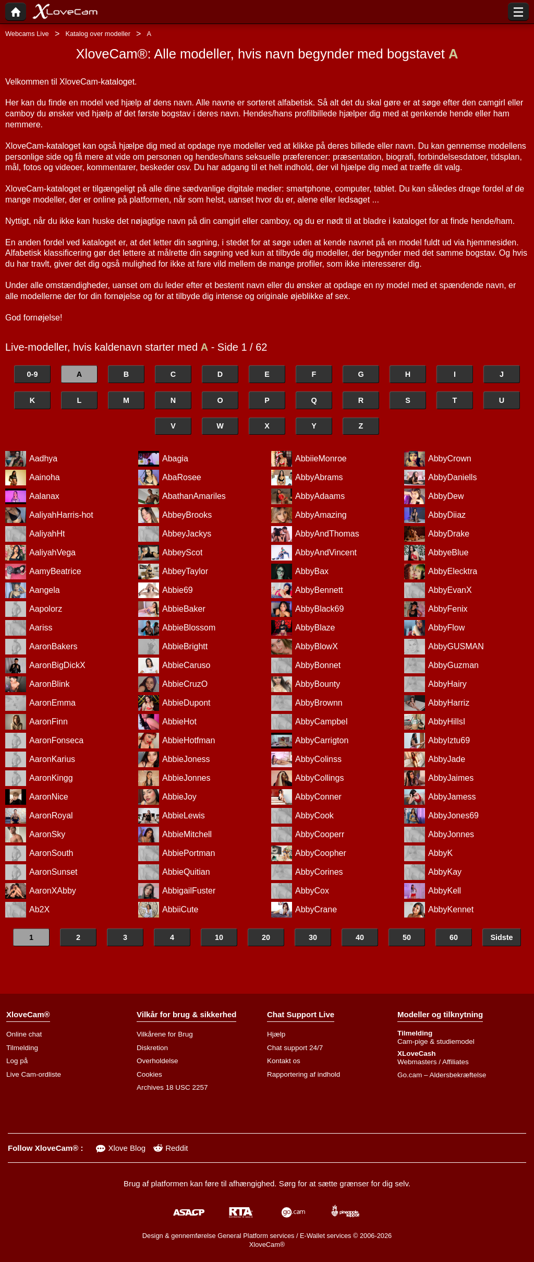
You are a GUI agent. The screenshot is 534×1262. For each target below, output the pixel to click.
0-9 (32, 374)
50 (407, 937)
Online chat (24, 1034)
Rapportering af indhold (303, 1074)
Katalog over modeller (97, 34)
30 (313, 937)
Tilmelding (22, 1048)
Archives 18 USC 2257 (172, 1087)
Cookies (149, 1074)
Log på (17, 1061)
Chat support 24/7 (295, 1048)
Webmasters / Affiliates (433, 1062)
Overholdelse (157, 1061)
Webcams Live (27, 34)
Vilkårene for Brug (165, 1034)
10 (219, 937)
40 (360, 937)
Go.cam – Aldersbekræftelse (441, 1075)
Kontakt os (283, 1061)
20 (266, 937)
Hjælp (276, 1034)
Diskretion (152, 1048)
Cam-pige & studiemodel (436, 1041)
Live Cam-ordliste (33, 1074)
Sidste (501, 937)
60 (454, 937)
